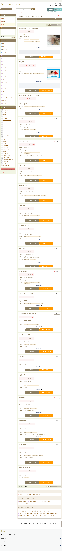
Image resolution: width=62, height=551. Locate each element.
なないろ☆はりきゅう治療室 (26, 293)
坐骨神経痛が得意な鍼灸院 (48, 511)
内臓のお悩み (8, 67)
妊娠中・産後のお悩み (8, 82)
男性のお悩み (8, 100)
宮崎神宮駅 (28, 101)
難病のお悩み (8, 103)
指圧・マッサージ (5, 49)
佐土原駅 (25, 147)
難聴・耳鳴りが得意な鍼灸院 (37, 515)
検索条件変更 (59, 18)
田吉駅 (30, 36)
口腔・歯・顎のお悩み (8, 91)
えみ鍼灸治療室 (22, 205)
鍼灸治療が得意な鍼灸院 (23, 501)
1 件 (34, 424)
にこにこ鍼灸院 (22, 271)
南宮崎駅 (27, 36)
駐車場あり (5, 141)
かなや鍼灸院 (22, 375)
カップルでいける (6, 131)
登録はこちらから (48, 524)
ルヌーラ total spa (23, 165)
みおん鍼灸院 (22, 118)
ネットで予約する (46, 113)
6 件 (34, 144)
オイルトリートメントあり (7, 147)
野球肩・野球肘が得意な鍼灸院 (52, 513)
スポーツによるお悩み (8, 85)
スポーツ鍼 (4, 52)
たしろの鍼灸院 (22, 444)
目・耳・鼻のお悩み (8, 88)
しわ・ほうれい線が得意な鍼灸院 (39, 513)
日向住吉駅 (29, 147)
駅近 (4, 124)
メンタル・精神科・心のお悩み (8, 97)
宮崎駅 (25, 101)
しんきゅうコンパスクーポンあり (8, 110)
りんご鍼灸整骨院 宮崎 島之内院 (27, 313)
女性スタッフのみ (6, 137)
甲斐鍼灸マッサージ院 (24, 334)
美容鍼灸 (3, 46)
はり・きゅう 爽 (23, 141)
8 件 (33, 121)
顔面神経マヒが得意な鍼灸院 (49, 515)
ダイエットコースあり (7, 149)
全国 (8, 18)
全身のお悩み (8, 76)
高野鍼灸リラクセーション (25, 397)
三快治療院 (21, 62)
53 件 (34, 470)
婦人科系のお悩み (8, 73)
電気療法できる (6, 145)
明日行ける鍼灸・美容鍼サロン (7, 33)
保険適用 (4, 112)
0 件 (32, 31)
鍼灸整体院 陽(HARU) (24, 467)
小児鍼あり (5, 143)
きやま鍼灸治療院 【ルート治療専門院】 (29, 28)
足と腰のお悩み (8, 64)
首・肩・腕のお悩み (8, 61)
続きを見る (39, 47)
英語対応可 (5, 163)
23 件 (34, 98)
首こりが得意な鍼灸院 (43, 510)
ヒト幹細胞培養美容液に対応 (8, 159)
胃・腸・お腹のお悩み (8, 94)
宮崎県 (8, 21)
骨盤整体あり (5, 151)
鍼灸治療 (3, 43)
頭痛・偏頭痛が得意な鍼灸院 (33, 510)
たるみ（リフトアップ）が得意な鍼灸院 (25, 513)
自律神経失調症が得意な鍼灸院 (24, 511)
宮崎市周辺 (21, 494)
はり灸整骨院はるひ (24, 225)
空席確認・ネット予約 (46, 56)
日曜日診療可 (5, 118)
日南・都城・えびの (28, 494)
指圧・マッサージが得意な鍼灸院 (44, 501)
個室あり (4, 139)
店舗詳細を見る (32, 56)
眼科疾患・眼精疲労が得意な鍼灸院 (25, 515)
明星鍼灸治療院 (22, 420)
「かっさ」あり (6, 153)
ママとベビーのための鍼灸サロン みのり (29, 95)
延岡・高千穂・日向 (36, 494)
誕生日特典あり (6, 122)
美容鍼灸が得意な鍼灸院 (33, 501)
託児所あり (5, 114)
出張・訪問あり (6, 133)
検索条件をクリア (51, 18)
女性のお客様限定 (6, 135)
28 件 (34, 65)
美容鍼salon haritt (23, 185)
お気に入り (56, 28)
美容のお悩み (8, 70)
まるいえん (21, 356)
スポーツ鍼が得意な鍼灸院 (23, 503)
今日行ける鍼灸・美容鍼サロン (7, 30)
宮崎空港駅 (30, 171)
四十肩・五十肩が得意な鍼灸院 (36, 511)
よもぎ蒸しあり (6, 161)
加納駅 (25, 36)
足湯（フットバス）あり (7, 157)
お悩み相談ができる (6, 155)
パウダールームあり (6, 165)
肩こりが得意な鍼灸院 (23, 510)
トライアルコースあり (7, 120)
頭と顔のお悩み (8, 58)
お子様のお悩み (8, 79)
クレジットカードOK (6, 116)
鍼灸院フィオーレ (23, 248)
